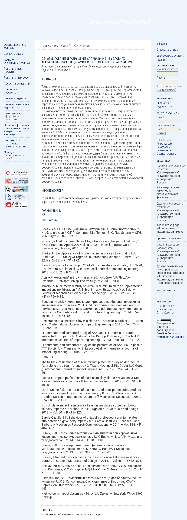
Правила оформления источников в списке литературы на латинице (17, 130)
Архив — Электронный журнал (17, 61)
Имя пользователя (168, 69)
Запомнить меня (171, 86)
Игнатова (84, 46)
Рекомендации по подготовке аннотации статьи (15, 143)
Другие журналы (166, 153)
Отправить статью (167, 49)
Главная (46, 46)
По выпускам (164, 143)
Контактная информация (11, 91)
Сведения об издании (17, 83)
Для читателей (165, 306)
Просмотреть (164, 103)
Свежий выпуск (13, 53)
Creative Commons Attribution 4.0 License (170, 335)
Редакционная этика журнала (16, 105)
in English (162, 43)
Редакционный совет (17, 77)
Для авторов (164, 309)
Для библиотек (165, 312)
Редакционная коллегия (13, 70)
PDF (43, 214)
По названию (164, 150)
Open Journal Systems (170, 55)
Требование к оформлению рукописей (12, 116)
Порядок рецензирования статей (14, 155)
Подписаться (164, 106)
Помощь (162, 60)
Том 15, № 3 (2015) (65, 46)
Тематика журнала (15, 98)
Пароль (161, 77)
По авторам (163, 147)
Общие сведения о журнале (15, 46)
